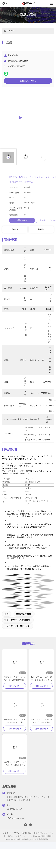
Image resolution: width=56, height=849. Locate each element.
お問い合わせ (43, 220)
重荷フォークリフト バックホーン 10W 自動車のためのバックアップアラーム (14, 678)
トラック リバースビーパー (17, 626)
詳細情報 (15, 229)
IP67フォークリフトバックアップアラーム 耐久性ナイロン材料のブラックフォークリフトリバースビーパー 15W (41, 721)
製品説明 (41, 229)
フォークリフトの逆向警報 (17, 620)
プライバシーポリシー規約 (14, 833)
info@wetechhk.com (18, 61)
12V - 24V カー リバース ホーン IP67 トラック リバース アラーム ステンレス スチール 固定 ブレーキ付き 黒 (41, 678)
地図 (30, 833)
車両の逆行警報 (23, 614)
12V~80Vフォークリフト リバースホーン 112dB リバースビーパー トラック (14, 721)
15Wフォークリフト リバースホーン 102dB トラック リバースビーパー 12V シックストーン (14, 764)
